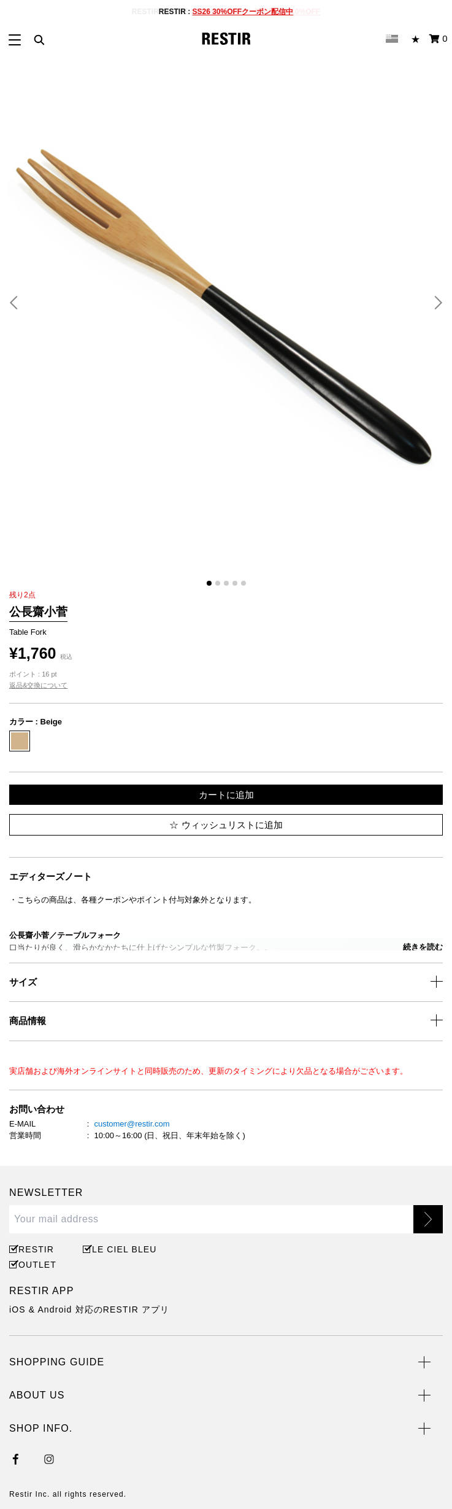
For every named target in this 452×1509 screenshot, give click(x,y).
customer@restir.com (131, 1123)
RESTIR (36, 1249)
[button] (18, 303)
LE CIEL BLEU (122, 1249)
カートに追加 (226, 794)
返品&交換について (38, 685)
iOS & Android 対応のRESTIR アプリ (89, 1309)
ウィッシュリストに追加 (225, 825)
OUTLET (37, 1264)
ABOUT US (36, 1395)
